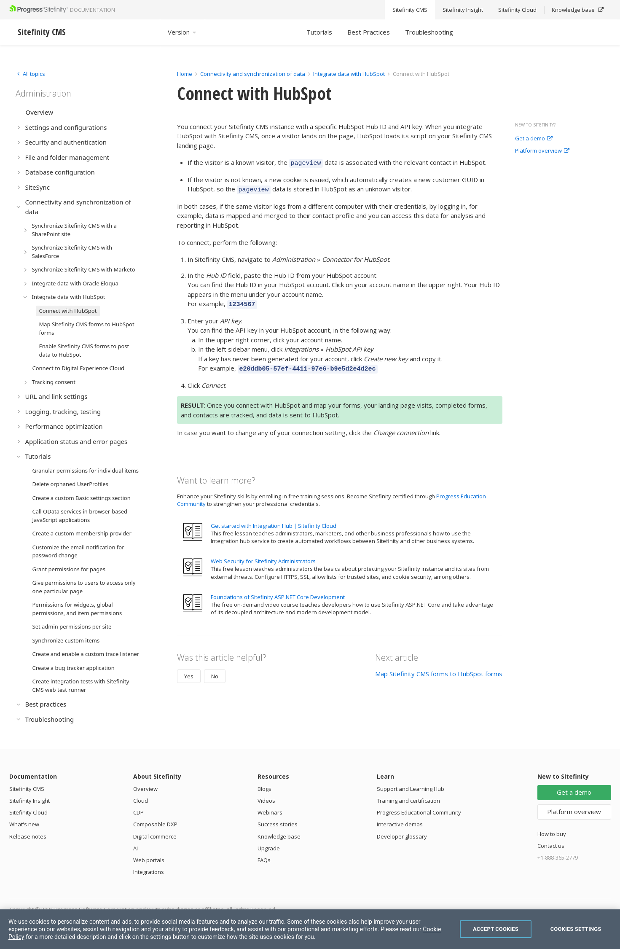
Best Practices (368, 32)
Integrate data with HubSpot (349, 74)
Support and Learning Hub (410, 789)
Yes (188, 671)
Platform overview (542, 151)
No (214, 671)
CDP (138, 812)
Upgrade (269, 848)
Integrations (148, 872)
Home (184, 74)
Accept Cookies (495, 929)
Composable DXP (155, 824)
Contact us (550, 846)
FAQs (264, 860)
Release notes (27, 836)
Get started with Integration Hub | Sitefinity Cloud (273, 520)
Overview (145, 789)
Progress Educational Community (419, 812)
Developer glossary (402, 836)
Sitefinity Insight (29, 800)
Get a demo (534, 138)
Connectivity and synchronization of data (252, 74)
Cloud (140, 800)
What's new (24, 824)
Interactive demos (400, 824)
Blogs (264, 789)
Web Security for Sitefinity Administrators (263, 556)
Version (182, 32)
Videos (266, 800)
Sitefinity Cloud (28, 812)
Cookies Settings (575, 929)
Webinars (270, 812)
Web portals (148, 860)
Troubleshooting (429, 32)
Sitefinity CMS (26, 789)
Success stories (278, 824)
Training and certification (408, 800)
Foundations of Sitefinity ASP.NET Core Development (278, 592)
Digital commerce (155, 836)
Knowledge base (279, 836)
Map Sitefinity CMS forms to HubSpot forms (438, 668)
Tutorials (319, 32)
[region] (310, 929)
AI (135, 848)
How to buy (551, 834)
